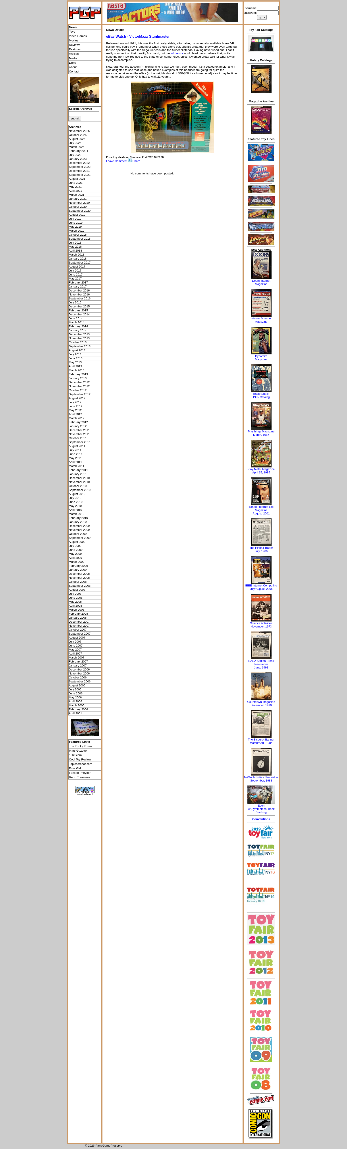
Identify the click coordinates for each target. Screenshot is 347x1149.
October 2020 (78, 206)
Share (136, 161)
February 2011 (78, 470)
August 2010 (77, 494)
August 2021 (77, 178)
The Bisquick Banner (261, 739)
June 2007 (76, 645)
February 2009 (78, 565)
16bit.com (75, 755)
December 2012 (79, 382)
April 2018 (75, 250)
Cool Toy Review (80, 759)
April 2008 (75, 605)
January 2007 (78, 665)
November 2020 (79, 202)
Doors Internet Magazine (261, 282)
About (73, 67)
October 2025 (78, 135)
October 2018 (78, 234)
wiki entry (177, 53)
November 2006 (79, 673)
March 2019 (76, 230)
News (73, 27)
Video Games (78, 36)
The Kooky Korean (81, 746)
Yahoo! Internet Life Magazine (261, 508)
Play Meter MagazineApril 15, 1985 (261, 470)
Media (73, 58)
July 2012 (75, 402)
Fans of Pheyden (80, 772)
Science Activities (261, 623)
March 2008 (76, 609)
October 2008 (78, 581)
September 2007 (80, 633)
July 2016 (75, 302)
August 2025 (77, 139)
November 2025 (79, 131)
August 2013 (77, 350)
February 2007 (78, 661)
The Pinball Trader (261, 547)
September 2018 (80, 238)
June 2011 (76, 454)
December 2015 (79, 306)
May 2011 (75, 458)
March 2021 (76, 194)
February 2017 (78, 282)
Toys (72, 31)
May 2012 (75, 410)
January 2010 (78, 522)
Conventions (261, 819)
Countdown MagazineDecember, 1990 (261, 703)
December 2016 (79, 290)
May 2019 (75, 226)
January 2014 (78, 330)
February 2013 (78, 374)
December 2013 (79, 334)
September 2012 (80, 394)
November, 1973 (261, 626)
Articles (74, 53)
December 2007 (79, 621)
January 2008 (78, 617)
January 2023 (78, 158)
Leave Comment (116, 161)
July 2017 (75, 270)
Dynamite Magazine (261, 357)
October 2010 (78, 486)
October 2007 (78, 629)
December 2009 (79, 526)
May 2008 (75, 601)
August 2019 (77, 214)
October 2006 (78, 677)
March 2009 (76, 561)
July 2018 (75, 242)
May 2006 (75, 697)
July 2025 (75, 143)
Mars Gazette (78, 750)
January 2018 (78, 258)
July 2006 (75, 689)
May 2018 (75, 246)
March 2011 (76, 466)
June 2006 (76, 693)
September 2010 (80, 490)
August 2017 (77, 266)
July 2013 (75, 354)
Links (72, 62)
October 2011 (78, 438)
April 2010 (75, 510)
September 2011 (80, 442)
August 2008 (77, 589)
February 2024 (78, 150)
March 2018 (76, 254)
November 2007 (79, 625)
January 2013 (78, 378)
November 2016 (79, 294)
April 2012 (75, 414)
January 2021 (78, 198)
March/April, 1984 (261, 743)
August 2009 (77, 541)
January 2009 (78, 569)
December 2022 (79, 162)
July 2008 (75, 593)
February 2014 (78, 326)
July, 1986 (261, 551)
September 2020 (80, 210)
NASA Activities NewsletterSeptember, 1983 (261, 779)
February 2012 (78, 422)
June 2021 (76, 182)
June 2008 (76, 597)
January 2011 (78, 474)
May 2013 (75, 362)
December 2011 (79, 430)
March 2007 (76, 657)
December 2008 (79, 573)
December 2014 (79, 314)
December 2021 (79, 170)
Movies (73, 40)
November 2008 (79, 577)
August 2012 (77, 398)
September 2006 (80, 681)
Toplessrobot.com (80, 764)
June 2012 (76, 406)
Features (75, 49)
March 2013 (76, 370)
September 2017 (80, 262)
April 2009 (75, 557)
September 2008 (80, 585)
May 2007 (75, 649)
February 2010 (78, 518)
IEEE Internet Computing (261, 585)
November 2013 (79, 338)
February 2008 (78, 613)
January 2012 (78, 426)
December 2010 (79, 478)
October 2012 (78, 390)
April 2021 (75, 190)
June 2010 (76, 502)
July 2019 (75, 218)
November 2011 (79, 434)
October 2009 (78, 533)
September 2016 (80, 298)
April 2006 (75, 701)
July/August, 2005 (261, 588)
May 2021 (75, 186)
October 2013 (78, 342)
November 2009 (79, 530)
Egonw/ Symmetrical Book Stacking (261, 809)
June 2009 (76, 549)
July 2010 (75, 498)
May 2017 (75, 278)
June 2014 (76, 318)
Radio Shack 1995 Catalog (261, 395)
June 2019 (76, 222)
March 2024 (76, 147)
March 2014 (76, 322)
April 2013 (75, 366)
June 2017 (76, 274)
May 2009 (75, 553)
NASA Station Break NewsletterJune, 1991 (261, 664)
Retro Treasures (79, 777)
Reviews (74, 45)
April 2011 (75, 462)
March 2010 (76, 514)
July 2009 (75, 545)
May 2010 (75, 506)
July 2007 (75, 641)
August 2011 (77, 446)
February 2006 (78, 709)
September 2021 (80, 174)
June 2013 (76, 358)
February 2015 (78, 310)
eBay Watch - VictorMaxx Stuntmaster (138, 36)
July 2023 (75, 154)
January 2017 (78, 286)
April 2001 (75, 713)
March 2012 (76, 418)
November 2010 (79, 482)
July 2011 (75, 450)
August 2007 (77, 637)
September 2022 (80, 166)
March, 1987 (261, 434)
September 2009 (80, 537)
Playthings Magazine (261, 431)
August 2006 (77, 685)
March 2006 (76, 705)
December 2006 (79, 669)
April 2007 (75, 653)
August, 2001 (261, 513)
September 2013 (80, 346)
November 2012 (79, 386)
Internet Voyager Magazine (261, 320)
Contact (74, 71)
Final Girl (75, 768)
